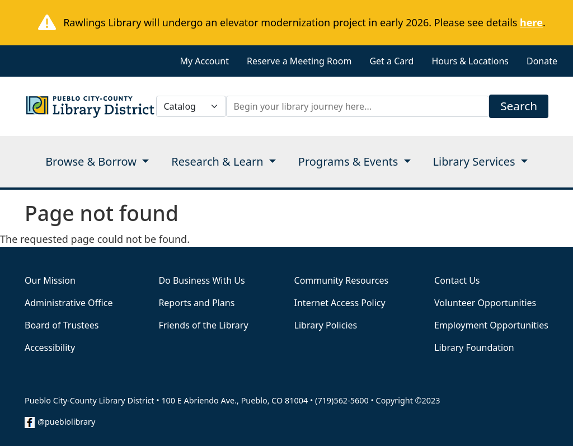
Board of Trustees (61, 325)
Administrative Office (68, 303)
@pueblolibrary (66, 421)
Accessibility (50, 347)
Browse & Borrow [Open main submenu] (92, 161)
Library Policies (326, 325)
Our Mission (50, 280)
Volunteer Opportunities (485, 303)
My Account (204, 61)
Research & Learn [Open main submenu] (218, 161)
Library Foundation (474, 347)
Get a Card (391, 61)
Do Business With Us (201, 280)
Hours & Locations (470, 61)
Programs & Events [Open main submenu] (349, 161)
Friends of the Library (203, 325)
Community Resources (341, 280)
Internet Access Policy (340, 303)
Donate (542, 61)
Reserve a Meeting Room (299, 61)
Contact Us (457, 280)
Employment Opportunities (491, 325)
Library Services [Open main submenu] (475, 161)
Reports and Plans (196, 303)
